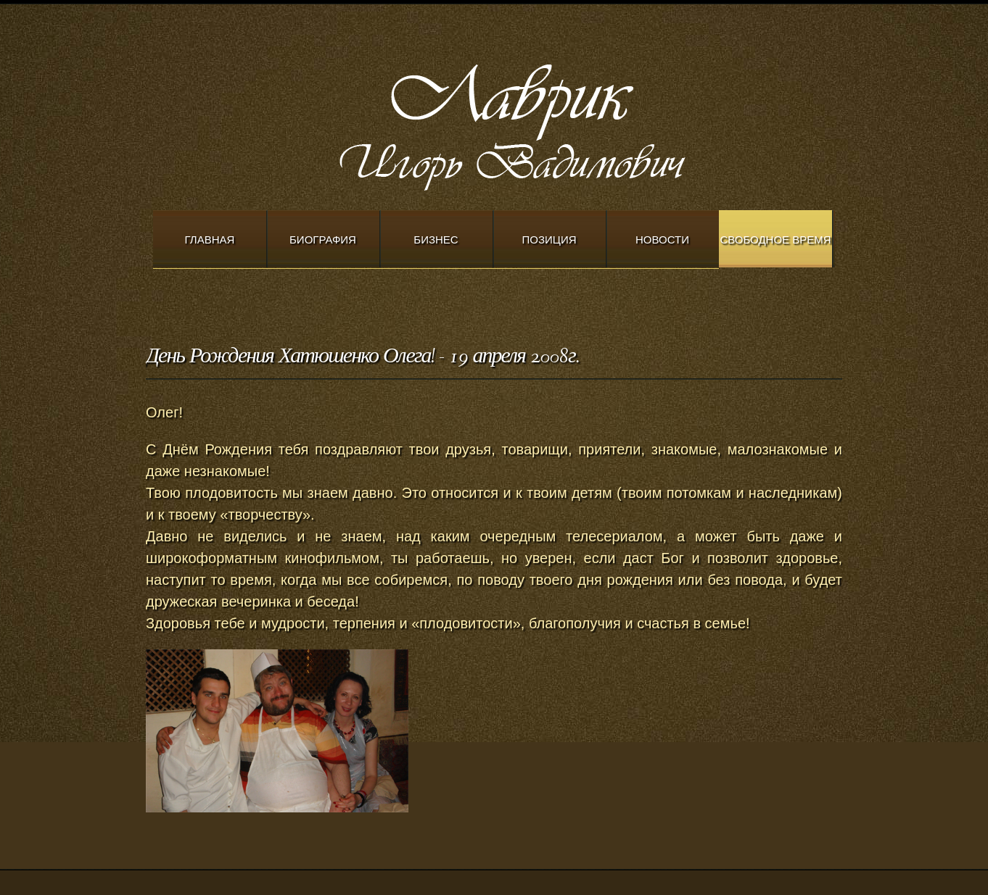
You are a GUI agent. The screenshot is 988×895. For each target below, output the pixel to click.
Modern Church (552, 123)
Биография (322, 239)
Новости (662, 239)
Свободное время (775, 239)
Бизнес (435, 239)
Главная (210, 239)
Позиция (549, 239)
